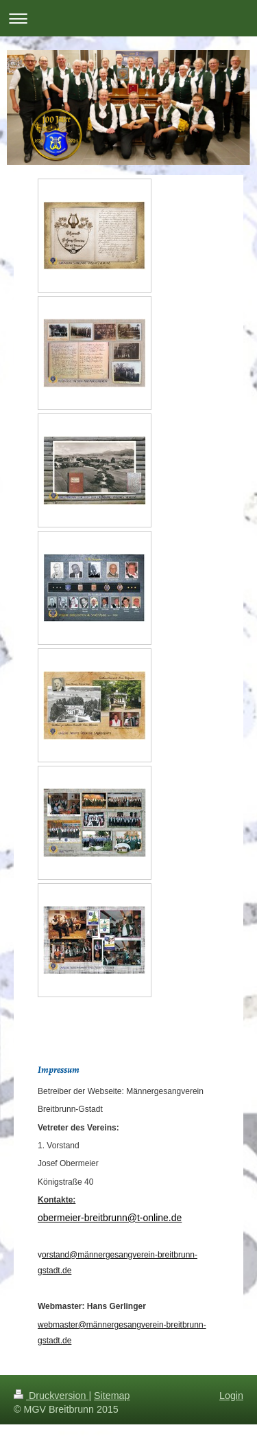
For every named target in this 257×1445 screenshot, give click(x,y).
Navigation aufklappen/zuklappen (128, 18)
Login (231, 1395)
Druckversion (51, 1395)
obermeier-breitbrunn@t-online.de (110, 1217)
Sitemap (112, 1395)
